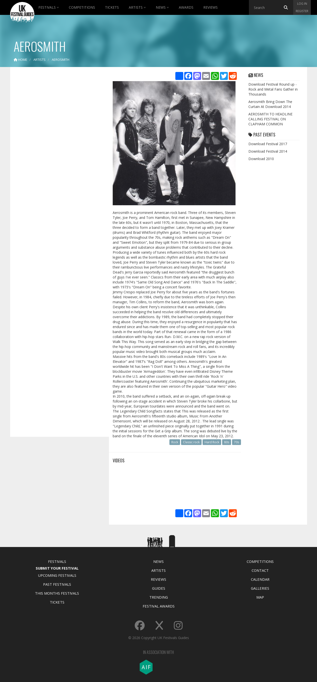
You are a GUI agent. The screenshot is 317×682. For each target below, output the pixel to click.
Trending (158, 597)
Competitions (82, 7)
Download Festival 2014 (267, 151)
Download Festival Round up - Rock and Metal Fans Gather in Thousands (273, 89)
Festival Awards (159, 606)
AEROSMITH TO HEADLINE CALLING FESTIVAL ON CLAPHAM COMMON (270, 119)
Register (302, 11)
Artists (137, 7)
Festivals (48, 7)
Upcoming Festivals (57, 575)
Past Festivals (57, 584)
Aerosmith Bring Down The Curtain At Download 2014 (270, 104)
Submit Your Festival (57, 568)
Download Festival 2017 (267, 143)
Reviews (210, 7)
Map (260, 597)
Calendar (260, 579)
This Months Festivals (57, 593)
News (162, 7)
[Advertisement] (56, 148)
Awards (186, 7)
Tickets (112, 7)
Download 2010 (261, 158)
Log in (302, 3)
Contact (260, 570)
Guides (158, 588)
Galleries (260, 588)
